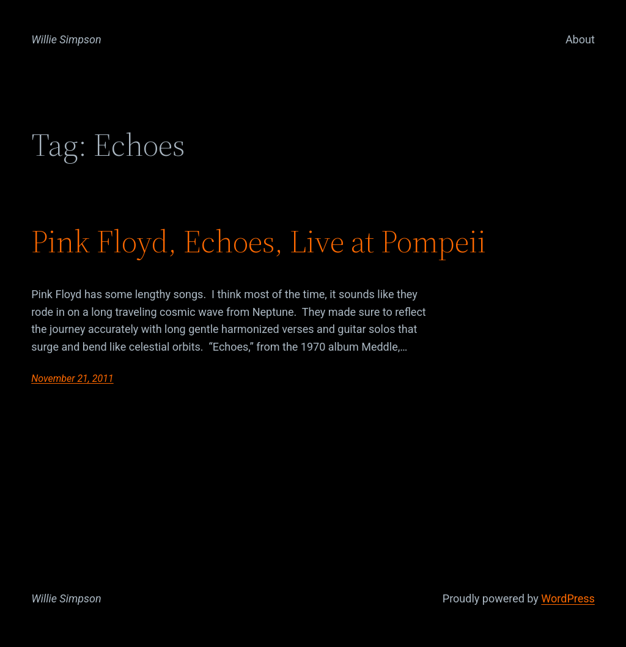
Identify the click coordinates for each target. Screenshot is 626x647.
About (580, 39)
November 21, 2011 (72, 378)
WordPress (567, 598)
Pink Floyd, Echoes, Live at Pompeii (258, 241)
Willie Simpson (66, 39)
